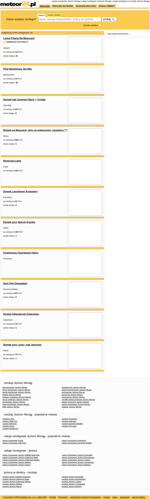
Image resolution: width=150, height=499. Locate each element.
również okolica (90, 25)
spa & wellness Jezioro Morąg (15, 399)
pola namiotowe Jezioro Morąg (15, 404)
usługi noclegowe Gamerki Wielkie (77, 443)
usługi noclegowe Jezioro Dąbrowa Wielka (21, 460)
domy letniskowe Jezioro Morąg (16, 390)
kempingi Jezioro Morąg (72, 395)
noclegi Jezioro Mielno (12, 484)
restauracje (124, 497)
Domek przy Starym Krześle (19, 222)
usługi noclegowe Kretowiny (74, 440)
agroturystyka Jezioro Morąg (14, 387)
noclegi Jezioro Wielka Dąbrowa (16, 477)
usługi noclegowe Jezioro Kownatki (77, 455)
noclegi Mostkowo (10, 428)
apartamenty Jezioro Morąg (74, 387)
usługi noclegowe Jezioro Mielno (16, 462)
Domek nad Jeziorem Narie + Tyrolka (24, 99)
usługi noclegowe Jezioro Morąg (76, 404)
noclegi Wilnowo (9, 424)
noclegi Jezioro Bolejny (72, 486)
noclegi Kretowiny (69, 419)
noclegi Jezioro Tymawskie (73, 484)
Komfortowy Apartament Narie (20, 253)
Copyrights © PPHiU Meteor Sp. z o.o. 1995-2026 (25, 497)
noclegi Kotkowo (69, 421)
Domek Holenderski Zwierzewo (21, 314)
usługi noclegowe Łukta (12, 440)
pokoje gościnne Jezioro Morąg (75, 402)
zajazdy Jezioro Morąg (71, 407)
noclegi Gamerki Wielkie (72, 424)
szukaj (109, 19)
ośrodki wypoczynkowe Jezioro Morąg (78, 399)
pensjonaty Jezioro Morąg (13, 402)
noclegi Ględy (8, 426)
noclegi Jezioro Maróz (12, 486)
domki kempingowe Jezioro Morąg (77, 390)
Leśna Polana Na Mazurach (18, 38)
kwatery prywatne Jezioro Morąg (16, 397)
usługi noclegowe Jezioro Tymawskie (78, 462)
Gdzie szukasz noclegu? (21, 19)
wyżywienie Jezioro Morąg (73, 392)
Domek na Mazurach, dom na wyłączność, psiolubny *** (35, 130)
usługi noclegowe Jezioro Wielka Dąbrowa (21, 455)
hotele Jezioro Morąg (11, 395)
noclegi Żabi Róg (9, 421)
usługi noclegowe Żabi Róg (14, 443)
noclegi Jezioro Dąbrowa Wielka (16, 481)
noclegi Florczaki (69, 426)
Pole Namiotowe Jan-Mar (17, 69)
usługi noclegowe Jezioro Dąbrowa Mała (20, 457)
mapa (114, 497)
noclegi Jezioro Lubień (71, 481)
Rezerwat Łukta (12, 161)
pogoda (106, 497)
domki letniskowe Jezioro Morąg (16, 392)
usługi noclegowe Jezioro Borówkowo (78, 457)
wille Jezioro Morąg (10, 407)
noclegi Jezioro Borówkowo (74, 479)
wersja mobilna (138, 497)
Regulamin (63, 497)
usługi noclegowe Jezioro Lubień (76, 460)
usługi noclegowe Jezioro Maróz (16, 465)
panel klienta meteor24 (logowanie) (85, 497)
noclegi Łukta (8, 419)
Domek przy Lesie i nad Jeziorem (22, 344)
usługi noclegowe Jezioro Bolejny (76, 465)
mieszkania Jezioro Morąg (73, 397)
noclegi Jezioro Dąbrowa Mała (15, 479)
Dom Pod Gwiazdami (15, 283)
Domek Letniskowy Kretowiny (20, 191)
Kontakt (52, 497)
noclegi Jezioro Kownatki (72, 477)
